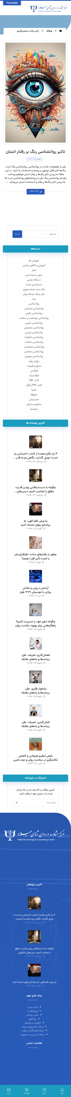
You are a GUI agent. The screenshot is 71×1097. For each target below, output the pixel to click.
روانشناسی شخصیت (34, 347)
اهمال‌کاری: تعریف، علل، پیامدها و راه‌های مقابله (35, 657)
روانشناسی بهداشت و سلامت (34, 318)
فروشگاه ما (34, 1011)
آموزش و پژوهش (34, 1023)
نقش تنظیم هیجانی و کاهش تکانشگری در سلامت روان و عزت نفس (35, 758)
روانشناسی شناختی (33, 352)
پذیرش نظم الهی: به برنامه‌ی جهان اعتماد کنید (35, 523)
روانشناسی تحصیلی (34, 328)
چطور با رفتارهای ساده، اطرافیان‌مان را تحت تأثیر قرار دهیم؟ (35, 556)
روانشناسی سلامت (34, 342)
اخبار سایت (34, 1007)
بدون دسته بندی (33, 275)
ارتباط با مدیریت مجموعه (34, 1035)
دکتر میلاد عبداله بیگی (34, 294)
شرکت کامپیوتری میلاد (34, 1027)
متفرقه (34, 395)
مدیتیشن (34, 400)
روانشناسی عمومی (34, 356)
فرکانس (34, 371)
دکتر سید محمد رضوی (34, 289)
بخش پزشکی (34, 1015)
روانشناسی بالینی (33, 313)
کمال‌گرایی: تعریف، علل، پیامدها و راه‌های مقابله (35, 724)
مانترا (33, 390)
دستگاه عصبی (34, 280)
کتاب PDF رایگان (34, 385)
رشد (34, 299)
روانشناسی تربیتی (34, 333)
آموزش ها (34, 261)
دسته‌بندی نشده (34, 285)
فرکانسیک (34, 376)
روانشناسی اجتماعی (34, 309)
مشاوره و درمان (34, 404)
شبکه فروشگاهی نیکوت (34, 1031)
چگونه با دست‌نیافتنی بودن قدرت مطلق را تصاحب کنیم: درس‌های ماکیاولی (35, 491)
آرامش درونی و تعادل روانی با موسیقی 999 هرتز (35, 590)
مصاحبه (34, 409)
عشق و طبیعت (34, 366)
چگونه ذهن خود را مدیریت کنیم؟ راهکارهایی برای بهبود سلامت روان (35, 623)
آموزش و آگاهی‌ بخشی (34, 266)
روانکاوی (34, 1019)
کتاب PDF (34, 380)
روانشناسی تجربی (34, 323)
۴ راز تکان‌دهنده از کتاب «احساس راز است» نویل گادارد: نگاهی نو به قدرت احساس (35, 458)
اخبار (34, 270)
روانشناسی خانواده (34, 337)
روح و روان (34, 361)
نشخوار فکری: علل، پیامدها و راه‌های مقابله (35, 691)
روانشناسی (34, 304)
